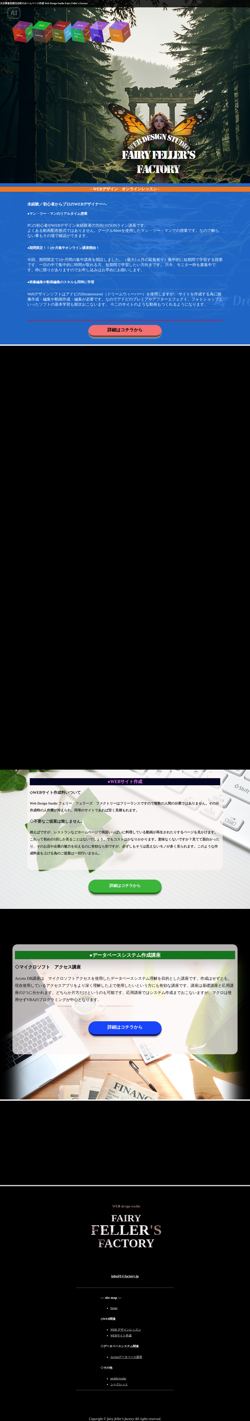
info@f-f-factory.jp (125, 1276)
